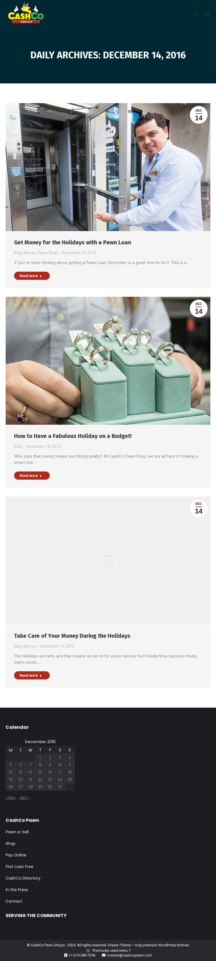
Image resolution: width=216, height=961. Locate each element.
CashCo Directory (23, 878)
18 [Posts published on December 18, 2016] (70, 772)
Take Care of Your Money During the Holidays (72, 635)
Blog (18, 253)
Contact (14, 901)
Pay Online (16, 855)
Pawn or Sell (17, 832)
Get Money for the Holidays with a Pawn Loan (72, 242)
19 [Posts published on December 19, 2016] (11, 779)
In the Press (17, 890)
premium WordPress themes (166, 945)
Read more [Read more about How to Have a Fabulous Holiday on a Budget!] (31, 476)
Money (30, 253)
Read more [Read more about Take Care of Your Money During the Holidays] (31, 675)
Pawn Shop (47, 253)
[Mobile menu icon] (207, 13)
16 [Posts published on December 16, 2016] (50, 772)
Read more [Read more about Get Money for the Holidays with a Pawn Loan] (31, 276)
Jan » (24, 797)
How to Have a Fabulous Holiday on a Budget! (73, 436)
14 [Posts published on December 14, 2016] (30, 772)
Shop (10, 843)
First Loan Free (19, 866)
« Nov (11, 797)
